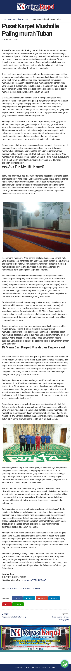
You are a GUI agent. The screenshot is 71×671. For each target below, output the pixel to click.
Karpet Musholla (13, 588)
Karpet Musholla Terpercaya (18, 19)
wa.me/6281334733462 (35, 580)
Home (4, 19)
